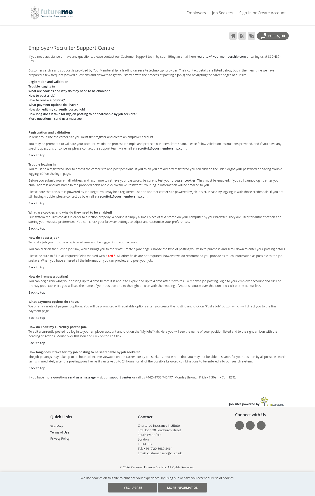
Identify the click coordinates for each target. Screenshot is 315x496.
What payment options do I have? (53, 105)
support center (120, 377)
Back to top (36, 155)
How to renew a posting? (46, 100)
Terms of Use (59, 428)
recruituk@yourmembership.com (221, 56)
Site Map (56, 422)
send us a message (82, 377)
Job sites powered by (256, 397)
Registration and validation (48, 82)
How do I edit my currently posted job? (56, 109)
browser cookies (184, 180)
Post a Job (273, 36)
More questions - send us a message (55, 118)
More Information (174, 485)
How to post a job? (42, 95)
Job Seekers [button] (222, 12)
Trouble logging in (41, 86)
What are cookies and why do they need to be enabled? (69, 91)
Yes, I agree (141, 487)
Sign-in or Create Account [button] (262, 12)
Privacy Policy (59, 434)
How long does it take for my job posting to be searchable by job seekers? (82, 114)
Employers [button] (196, 12)
